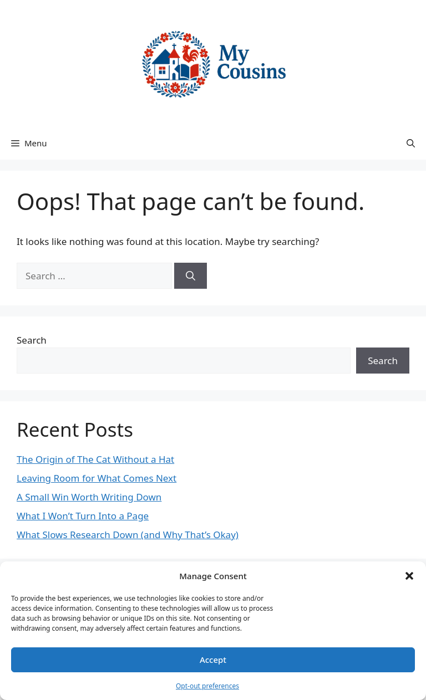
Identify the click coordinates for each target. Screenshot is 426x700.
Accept (213, 659)
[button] (409, 575)
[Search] (190, 276)
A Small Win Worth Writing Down (89, 496)
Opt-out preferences (207, 686)
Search (32, 340)
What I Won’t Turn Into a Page (83, 515)
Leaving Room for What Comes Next (96, 478)
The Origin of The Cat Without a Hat (95, 459)
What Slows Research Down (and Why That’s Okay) (128, 534)
